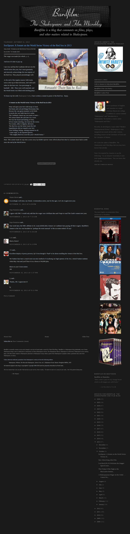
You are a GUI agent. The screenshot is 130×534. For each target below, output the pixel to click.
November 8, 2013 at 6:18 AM (23, 232)
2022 (99, 412)
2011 (99, 512)
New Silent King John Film (107, 460)
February (102, 501)
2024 (99, 406)
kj (10, 278)
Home (47, 337)
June (100, 488)
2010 (99, 515)
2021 (99, 415)
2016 (99, 432)
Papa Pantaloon (15, 210)
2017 (99, 429)
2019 (99, 422)
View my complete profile (103, 164)
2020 (99, 419)
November (102, 448)
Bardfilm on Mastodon (101, 377)
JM (11, 250)
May (100, 491)
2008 (99, 522)
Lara (11, 238)
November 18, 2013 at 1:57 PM (24, 273)
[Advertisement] (46, 316)
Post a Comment (9, 296)
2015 (99, 435)
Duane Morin (14, 197)
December (102, 445)
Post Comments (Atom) (21, 341)
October (102, 451)
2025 (99, 402)
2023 (99, 409)
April (101, 494)
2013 (99, 442)
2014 (99, 439)
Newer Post (7, 337)
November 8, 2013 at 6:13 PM (23, 244)
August (101, 481)
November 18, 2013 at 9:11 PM (24, 290)
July (100, 485)
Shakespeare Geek (25, 96)
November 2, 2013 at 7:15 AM (23, 217)
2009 (99, 518)
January (101, 504)
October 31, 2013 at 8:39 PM (23, 204)
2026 (99, 399)
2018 (99, 425)
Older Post (85, 337)
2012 (99, 508)
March (101, 498)
